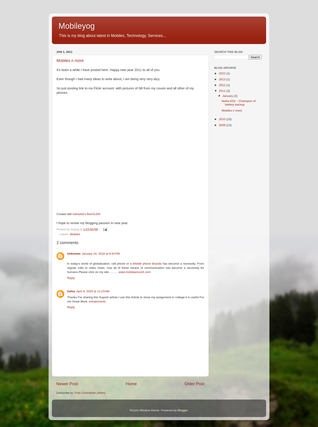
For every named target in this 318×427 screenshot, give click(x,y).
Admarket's (79, 214)
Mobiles (75, 234)
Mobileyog (77, 26)
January (228, 96)
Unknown (74, 253)
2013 (222, 79)
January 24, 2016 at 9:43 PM (101, 253)
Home (131, 383)
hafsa (71, 291)
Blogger (183, 410)
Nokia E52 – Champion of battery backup (239, 102)
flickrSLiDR (93, 214)
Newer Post (67, 383)
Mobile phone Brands (148, 263)
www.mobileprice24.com (134, 272)
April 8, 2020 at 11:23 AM (92, 291)
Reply (71, 278)
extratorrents (97, 301)
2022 (222, 73)
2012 (222, 85)
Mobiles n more (70, 60)
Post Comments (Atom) (90, 392)
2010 (222, 119)
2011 (222, 90)
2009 (222, 125)
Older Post (194, 383)
